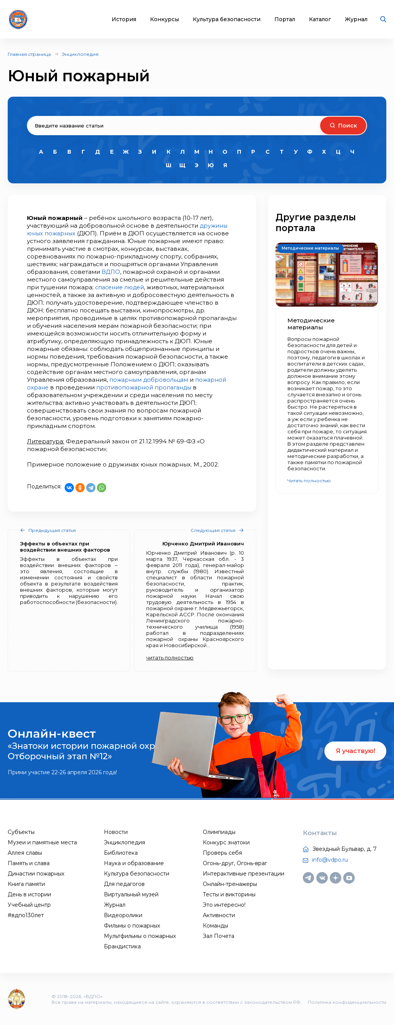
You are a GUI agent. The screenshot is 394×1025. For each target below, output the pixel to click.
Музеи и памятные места (42, 842)
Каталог (320, 19)
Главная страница (29, 54)
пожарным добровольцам (149, 379)
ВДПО (111, 271)
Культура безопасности (226, 19)
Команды (215, 925)
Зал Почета (218, 936)
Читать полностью (309, 480)
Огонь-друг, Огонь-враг (235, 863)
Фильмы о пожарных (132, 925)
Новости (116, 832)
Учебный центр (29, 904)
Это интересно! (224, 904)
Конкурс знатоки (226, 842)
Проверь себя (222, 852)
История (124, 19)
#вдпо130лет (26, 915)
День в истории (29, 894)
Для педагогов (124, 884)
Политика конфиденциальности (347, 1002)
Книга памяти (26, 884)
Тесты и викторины (229, 894)
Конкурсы (164, 19)
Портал (284, 19)
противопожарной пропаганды (146, 387)
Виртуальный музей (131, 894)
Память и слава (29, 863)
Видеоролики (123, 915)
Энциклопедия (80, 54)
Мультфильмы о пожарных (140, 936)
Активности (219, 915)
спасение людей (121, 287)
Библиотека (121, 852)
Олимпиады (219, 832)
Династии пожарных (36, 873)
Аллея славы (25, 852)
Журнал (356, 19)
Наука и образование (134, 863)
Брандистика (122, 946)
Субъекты (21, 832)
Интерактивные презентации (243, 873)
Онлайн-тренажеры (230, 884)
